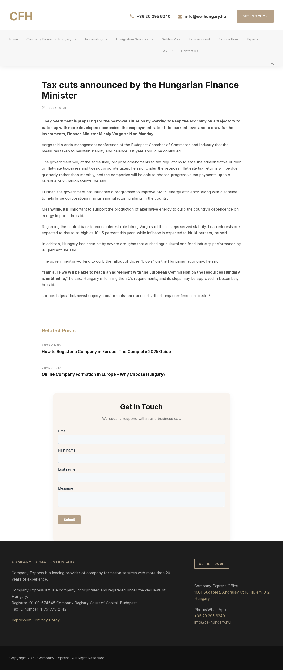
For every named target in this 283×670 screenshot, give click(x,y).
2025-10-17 (51, 368)
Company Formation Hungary (49, 39)
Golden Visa (171, 39)
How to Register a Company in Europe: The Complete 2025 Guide (106, 351)
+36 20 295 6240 (154, 16)
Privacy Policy (47, 620)
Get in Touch (255, 16)
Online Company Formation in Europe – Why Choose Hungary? (104, 374)
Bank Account (199, 39)
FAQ (165, 51)
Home (13, 39)
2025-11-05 (51, 345)
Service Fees (229, 39)
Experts (253, 39)
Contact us (189, 51)
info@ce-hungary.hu (205, 16)
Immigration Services (132, 39)
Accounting (94, 39)
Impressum (21, 620)
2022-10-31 (57, 107)
